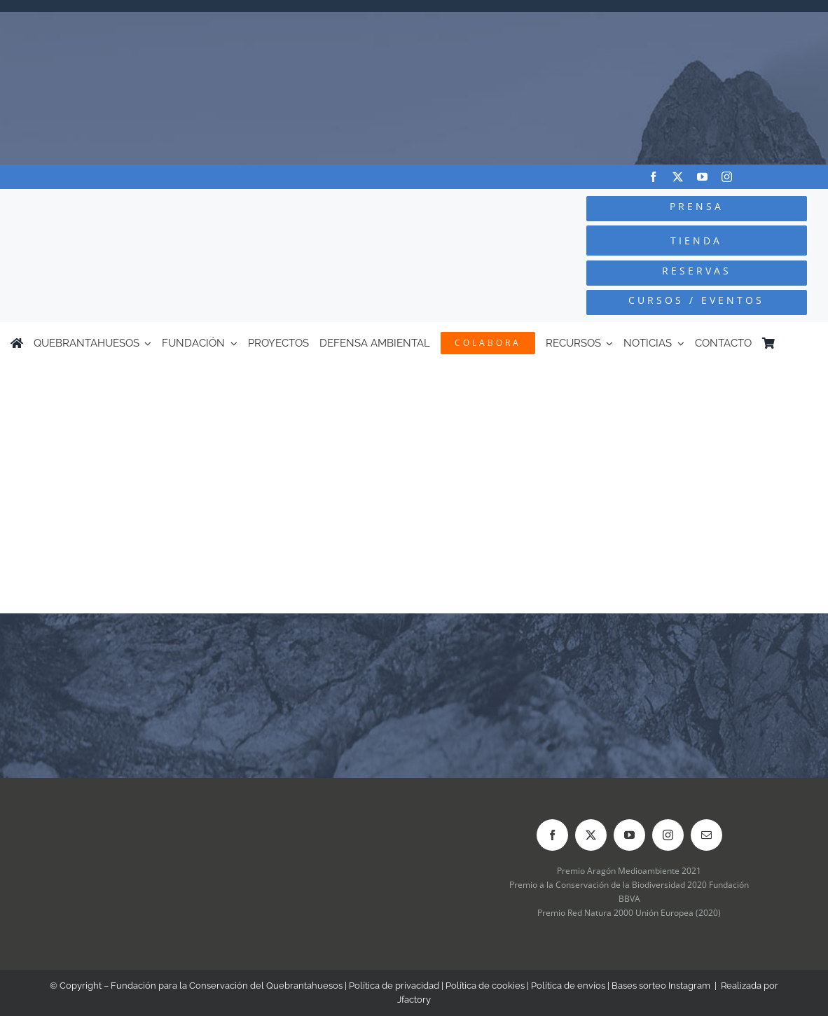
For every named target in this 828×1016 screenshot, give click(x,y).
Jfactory (414, 999)
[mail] (706, 835)
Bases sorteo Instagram (661, 985)
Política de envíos (568, 985)
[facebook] (653, 177)
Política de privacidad (394, 985)
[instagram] (727, 177)
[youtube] (702, 177)
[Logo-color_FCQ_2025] (155, 207)
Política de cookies (485, 985)
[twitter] (677, 177)
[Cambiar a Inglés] (811, 343)
